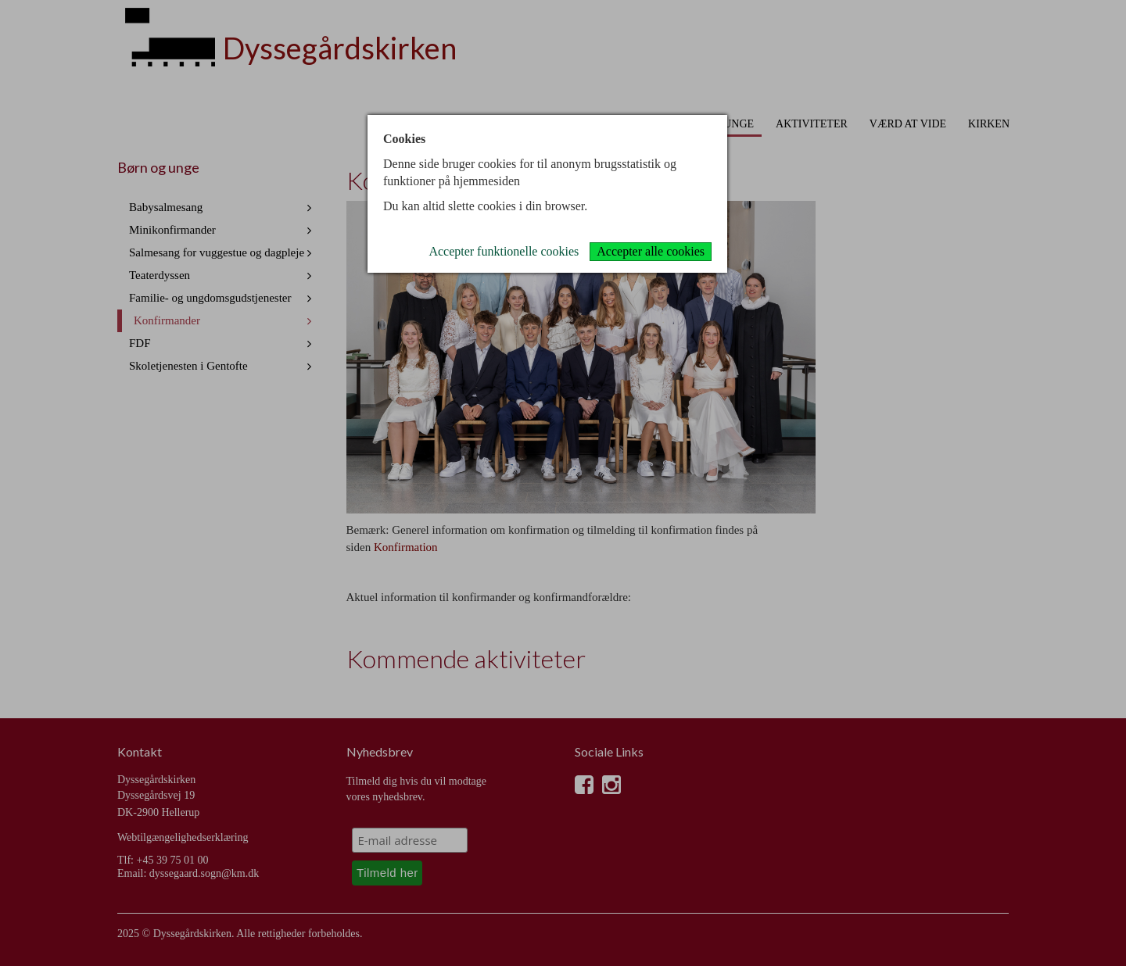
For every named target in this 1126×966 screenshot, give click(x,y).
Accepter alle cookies (651, 251)
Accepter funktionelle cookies (504, 251)
